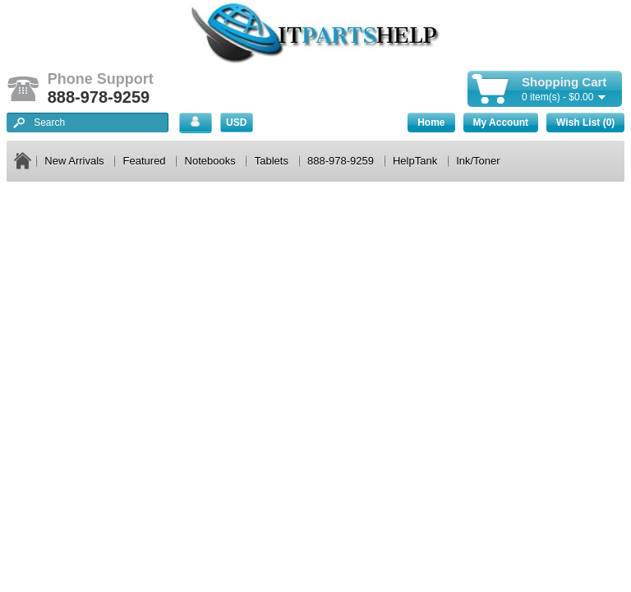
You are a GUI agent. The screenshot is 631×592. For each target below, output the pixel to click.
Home (430, 122)
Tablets (271, 161)
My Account (501, 122)
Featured (144, 161)
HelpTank (415, 161)
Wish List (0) (585, 122)
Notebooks (210, 161)
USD (236, 122)
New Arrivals (74, 161)
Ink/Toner (478, 161)
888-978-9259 (340, 161)
